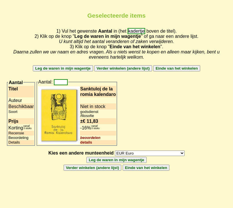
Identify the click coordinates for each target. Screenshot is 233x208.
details (86, 142)
